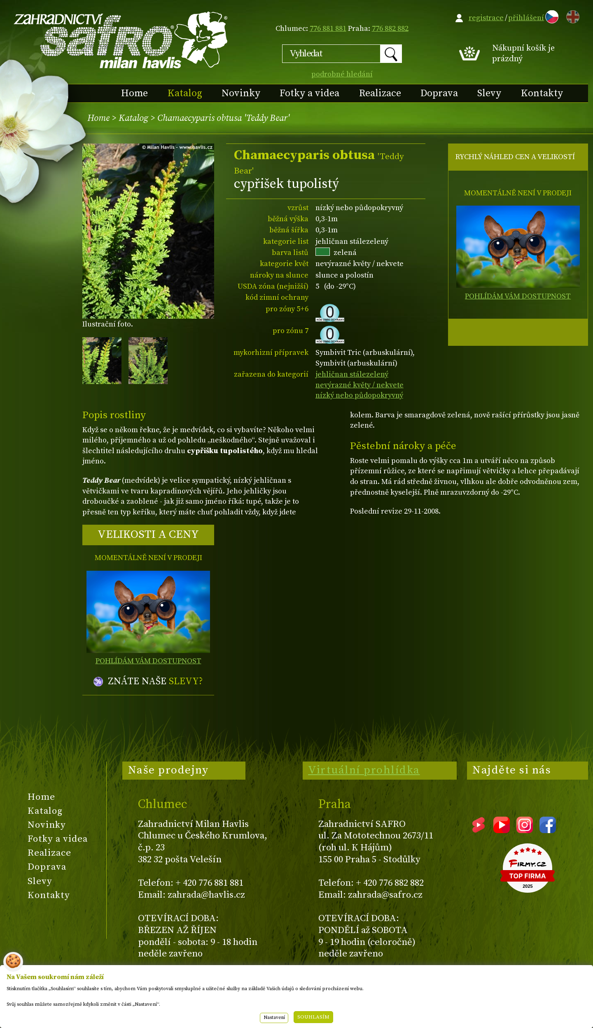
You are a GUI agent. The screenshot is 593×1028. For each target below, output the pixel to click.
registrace (486, 18)
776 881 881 (328, 28)
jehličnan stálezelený (351, 374)
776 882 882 (390, 28)
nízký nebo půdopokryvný (359, 395)
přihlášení (526, 18)
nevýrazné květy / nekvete (359, 385)
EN (571, 15)
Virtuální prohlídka (364, 770)
